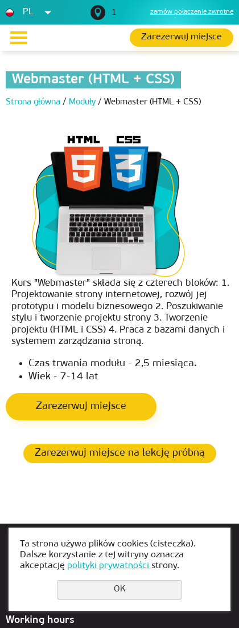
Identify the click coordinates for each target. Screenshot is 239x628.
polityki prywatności (109, 565)
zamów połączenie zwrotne (191, 12)
